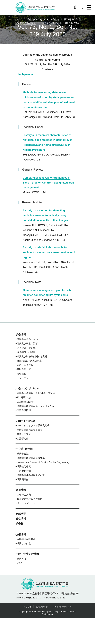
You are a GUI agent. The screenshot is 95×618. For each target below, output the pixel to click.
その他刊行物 (24, 471)
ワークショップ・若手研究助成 (33, 425)
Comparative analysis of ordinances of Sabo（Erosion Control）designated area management (48, 182)
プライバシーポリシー (62, 607)
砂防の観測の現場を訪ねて (31, 475)
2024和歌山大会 (25, 401)
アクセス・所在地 (26, 348)
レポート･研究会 (25, 420)
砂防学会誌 (22, 453)
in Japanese (25, 74)
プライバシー (24, 378)
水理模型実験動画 (26, 539)
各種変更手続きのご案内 (29, 499)
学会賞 (19, 523)
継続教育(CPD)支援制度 (29, 360)
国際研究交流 (24, 434)
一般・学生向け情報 (27, 553)
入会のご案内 (24, 494)
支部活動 (21, 513)
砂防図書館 (22, 479)
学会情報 (21, 334)
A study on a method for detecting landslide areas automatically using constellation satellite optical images (45, 215)
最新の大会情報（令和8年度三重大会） (37, 393)
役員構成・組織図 (26, 352)
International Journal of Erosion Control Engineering (43, 462)
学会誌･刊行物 (24, 448)
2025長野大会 (24, 397)
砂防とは (21, 558)
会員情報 (21, 489)
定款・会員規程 (25, 365)
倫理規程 (21, 373)
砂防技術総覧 (24, 466)
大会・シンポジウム (27, 388)
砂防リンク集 (24, 543)
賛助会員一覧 (24, 369)
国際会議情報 (24, 410)
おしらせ (27, 607)
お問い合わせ (42, 607)
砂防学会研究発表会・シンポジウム (35, 406)
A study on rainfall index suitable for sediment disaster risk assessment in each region (49, 252)
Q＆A (20, 563)
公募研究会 (22, 438)
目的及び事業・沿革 (27, 343)
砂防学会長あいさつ (27, 339)
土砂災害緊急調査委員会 (29, 430)
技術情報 (21, 534)
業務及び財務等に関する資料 (32, 356)
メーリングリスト (26, 503)
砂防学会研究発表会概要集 (31, 458)
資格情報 (21, 518)
